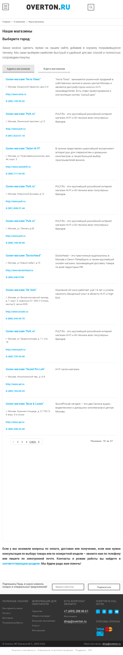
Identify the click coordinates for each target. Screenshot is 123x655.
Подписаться (104, 587)
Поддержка (80, 650)
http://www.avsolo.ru (17, 311)
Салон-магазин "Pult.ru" (20, 113)
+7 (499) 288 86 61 (76, 611)
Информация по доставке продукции (55, 650)
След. (34, 442)
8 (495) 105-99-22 (15, 101)
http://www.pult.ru (15, 128)
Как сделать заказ (12, 608)
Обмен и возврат (41, 616)
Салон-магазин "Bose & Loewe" (25, 403)
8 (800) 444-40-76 (15, 318)
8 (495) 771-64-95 (15, 173)
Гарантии (37, 611)
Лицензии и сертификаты (24, 650)
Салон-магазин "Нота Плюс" (23, 79)
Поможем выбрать (12, 622)
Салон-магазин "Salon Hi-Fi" (23, 148)
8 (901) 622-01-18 (15, 135)
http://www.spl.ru (15, 384)
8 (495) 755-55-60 (15, 356)
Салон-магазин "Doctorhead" (23, 255)
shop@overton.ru (75, 621)
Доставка (7, 618)
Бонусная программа (43, 620)
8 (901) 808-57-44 (15, 208)
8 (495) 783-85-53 (15, 390)
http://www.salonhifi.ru (18, 166)
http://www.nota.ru (16, 94)
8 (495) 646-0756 (15, 277)
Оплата (6, 613)
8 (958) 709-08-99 (15, 242)
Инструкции (38, 630)
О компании (19, 22)
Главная (6, 22)
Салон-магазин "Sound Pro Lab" (25, 369)
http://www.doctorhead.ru (19, 270)
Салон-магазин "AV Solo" (21, 289)
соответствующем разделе (21, 563)
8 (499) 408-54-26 (15, 428)
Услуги (36, 625)
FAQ (90, 650)
